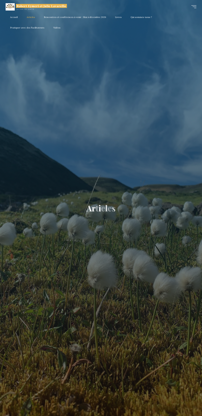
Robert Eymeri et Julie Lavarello (41, 6)
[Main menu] (193, 6)
